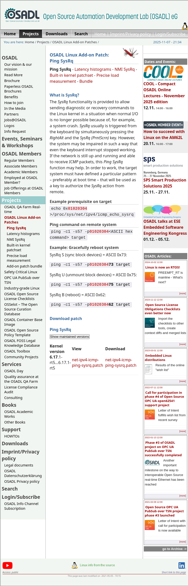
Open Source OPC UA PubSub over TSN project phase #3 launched (164, 511)
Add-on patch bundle (24, 266)
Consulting (13, 397)
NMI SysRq (16, 239)
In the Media (14, 108)
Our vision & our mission (18, 67)
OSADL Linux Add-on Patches (74, 42)
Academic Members (20, 172)
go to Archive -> (174, 549)
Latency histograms (23, 233)
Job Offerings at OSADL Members (23, 190)
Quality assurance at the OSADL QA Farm (21, 379)
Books (9, 405)
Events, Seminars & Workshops (22, 142)
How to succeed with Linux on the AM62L (164, 132)
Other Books (14, 422)
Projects (43, 42)
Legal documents (18, 465)
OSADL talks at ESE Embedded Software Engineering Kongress (165, 225)
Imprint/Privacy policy (130, 34)
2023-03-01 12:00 (154, 350)
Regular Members (19, 160)
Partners (11, 114)
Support (11, 429)
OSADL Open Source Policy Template (21, 332)
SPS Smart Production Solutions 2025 (165, 181)
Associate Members (20, 166)
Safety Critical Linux (20, 272)
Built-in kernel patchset (18, 247)
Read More (13, 74)
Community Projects (21, 356)
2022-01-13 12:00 (154, 437)
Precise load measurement (18, 258)
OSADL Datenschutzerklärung (23, 473)
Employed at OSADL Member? (21, 180)
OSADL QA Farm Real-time (22, 209)
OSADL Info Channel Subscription (21, 506)
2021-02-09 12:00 (154, 502)
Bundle (86, 81)
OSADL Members (21, 153)
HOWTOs (11, 436)
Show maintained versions (69, 336)
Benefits (11, 96)
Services (11, 364)
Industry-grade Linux (21, 288)
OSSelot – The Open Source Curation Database (20, 309)
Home (100, 34)
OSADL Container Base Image (23, 322)
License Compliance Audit (20, 389)
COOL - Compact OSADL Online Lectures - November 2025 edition (164, 90)
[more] (182, 293)
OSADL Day (13, 370)
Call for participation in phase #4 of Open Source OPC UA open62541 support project (164, 398)
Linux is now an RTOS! (162, 267)
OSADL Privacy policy (21, 481)
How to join (13, 102)
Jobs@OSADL (15, 120)
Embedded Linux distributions (158, 357)
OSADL (10, 57)
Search (10, 488)
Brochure (12, 80)
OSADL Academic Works (18, 414)
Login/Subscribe (170, 34)
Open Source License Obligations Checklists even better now (162, 308)
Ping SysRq (16, 228)
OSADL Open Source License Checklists (21, 296)
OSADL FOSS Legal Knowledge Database (22, 343)
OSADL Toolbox (17, 351)
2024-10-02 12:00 (154, 262)
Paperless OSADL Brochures (18, 89)
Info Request (15, 131)
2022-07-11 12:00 (154, 387)
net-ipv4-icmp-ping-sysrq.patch (87, 362)
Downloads (15, 443)
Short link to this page (174, 572)
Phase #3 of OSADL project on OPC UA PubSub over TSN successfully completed (163, 448)
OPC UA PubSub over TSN (22, 280)
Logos (9, 125)
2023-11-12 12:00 (154, 299)
